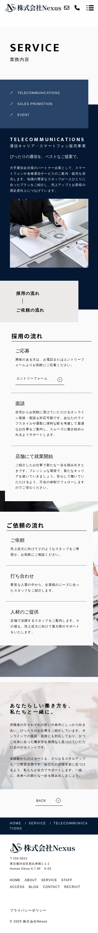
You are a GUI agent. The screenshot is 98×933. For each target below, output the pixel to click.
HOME (15, 880)
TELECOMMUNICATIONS (39, 93)
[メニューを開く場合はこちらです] (90, 8)
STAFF (67, 880)
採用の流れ (28, 293)
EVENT (24, 115)
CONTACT (51, 887)
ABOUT (31, 880)
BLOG (34, 887)
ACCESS (17, 887)
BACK (41, 801)
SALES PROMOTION (35, 104)
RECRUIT (72, 887)
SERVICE (49, 880)
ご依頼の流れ (30, 310)
